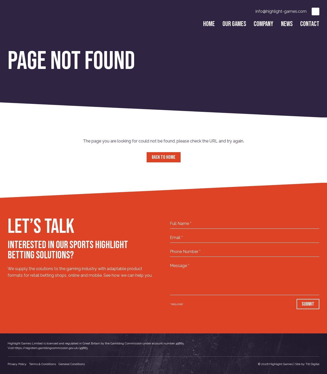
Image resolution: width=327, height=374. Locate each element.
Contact (309, 24)
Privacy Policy (17, 364)
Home (209, 24)
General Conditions (72, 364)
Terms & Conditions (42, 364)
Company (263, 24)
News (287, 24)
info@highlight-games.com (281, 11)
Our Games (234, 24)
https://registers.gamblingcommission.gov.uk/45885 (51, 348)
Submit (308, 304)
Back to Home (164, 157)
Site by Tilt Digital (307, 364)
